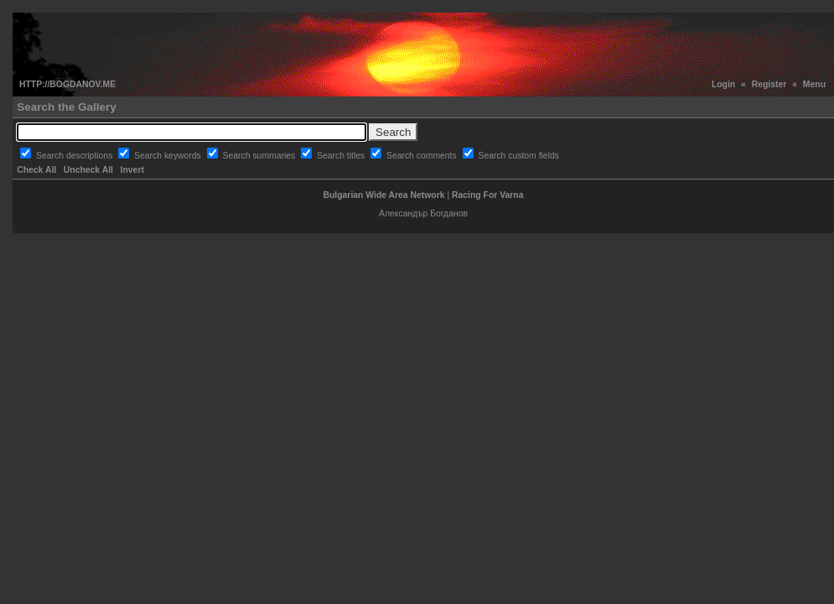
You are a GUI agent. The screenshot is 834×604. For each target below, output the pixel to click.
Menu (814, 84)
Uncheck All (88, 169)
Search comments (422, 155)
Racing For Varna (487, 195)
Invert (132, 169)
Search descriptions (75, 155)
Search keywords (169, 155)
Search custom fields (518, 155)
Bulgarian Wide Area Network (384, 195)
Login (723, 84)
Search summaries (260, 155)
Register (769, 84)
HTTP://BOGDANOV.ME (67, 84)
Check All (36, 169)
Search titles (342, 155)
